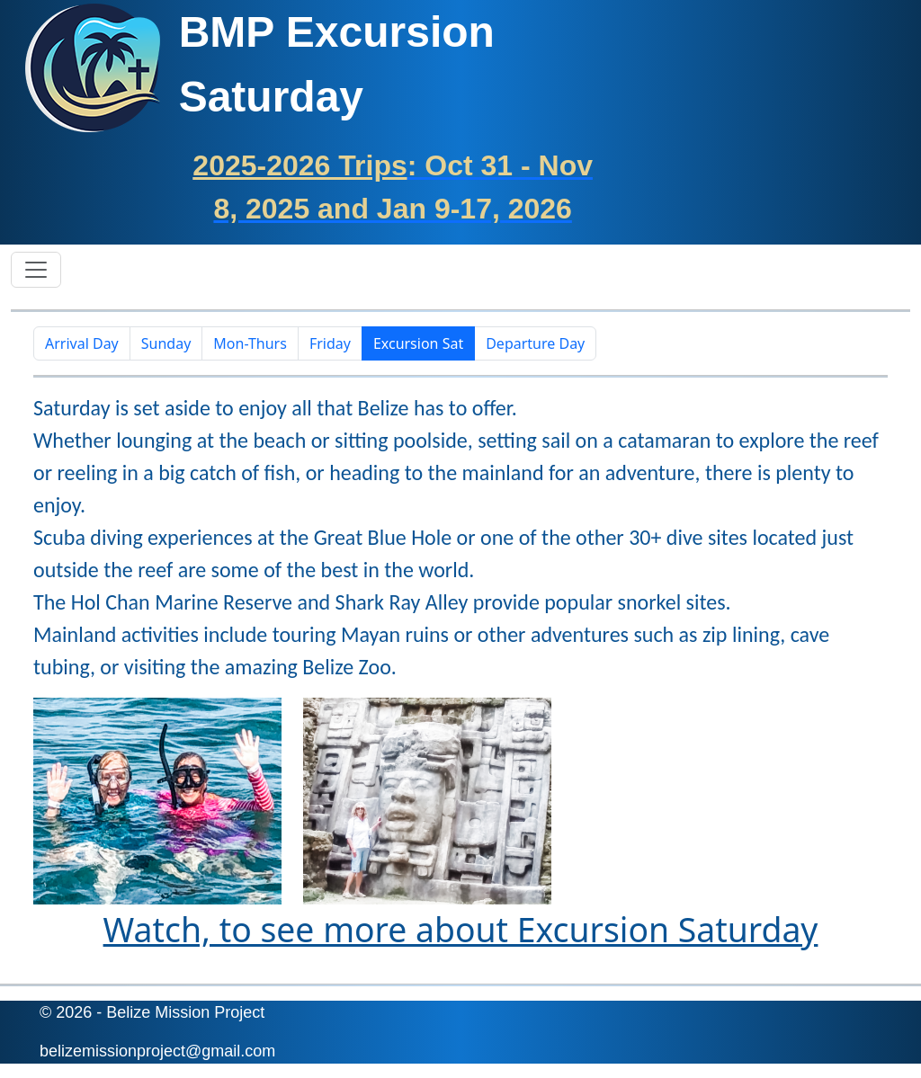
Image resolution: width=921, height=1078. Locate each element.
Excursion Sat (418, 343)
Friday (330, 343)
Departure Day (535, 343)
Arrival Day (82, 343)
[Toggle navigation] (36, 270)
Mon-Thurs (250, 343)
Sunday (166, 343)
